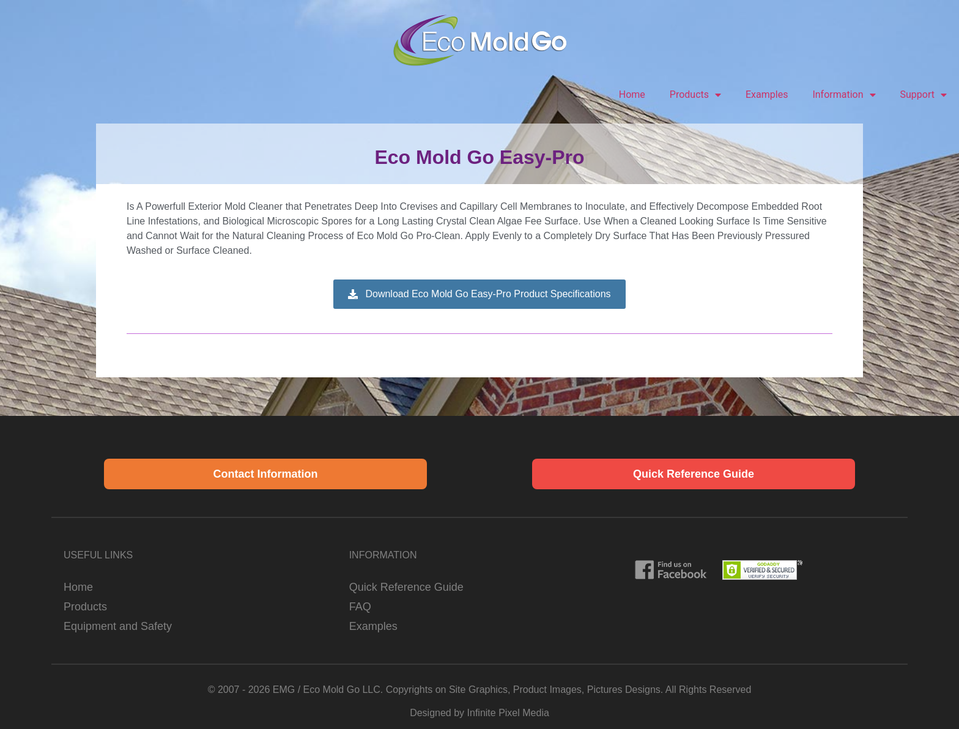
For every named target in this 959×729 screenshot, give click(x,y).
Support (923, 95)
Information (843, 95)
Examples (767, 94)
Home (632, 94)
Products (695, 95)
